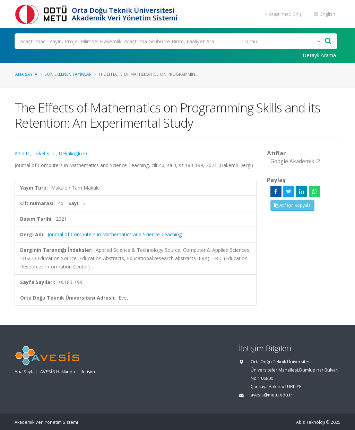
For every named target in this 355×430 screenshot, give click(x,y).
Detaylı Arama (319, 55)
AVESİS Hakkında (57, 372)
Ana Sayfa (26, 74)
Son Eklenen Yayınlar (68, 74)
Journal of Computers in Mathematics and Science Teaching (114, 234)
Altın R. (22, 153)
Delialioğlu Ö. (73, 153)
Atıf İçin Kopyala (292, 205)
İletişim (87, 372)
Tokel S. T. (44, 153)
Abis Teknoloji (310, 422)
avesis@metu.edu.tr (271, 395)
